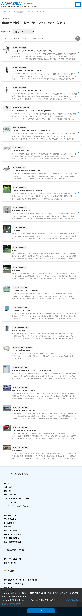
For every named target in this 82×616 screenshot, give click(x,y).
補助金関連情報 (19, 12)
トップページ (5, 12)
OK (41, 610)
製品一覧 (30, 12)
